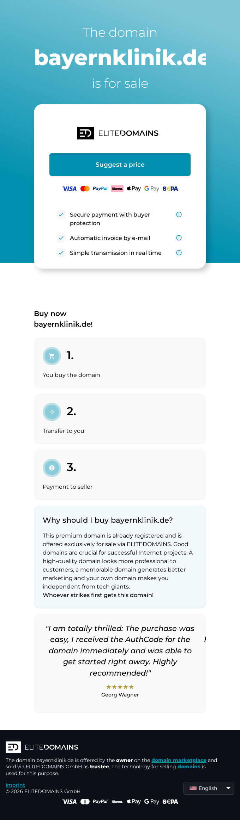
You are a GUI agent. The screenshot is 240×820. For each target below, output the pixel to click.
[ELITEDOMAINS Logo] (111, 747)
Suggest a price (120, 164)
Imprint (15, 785)
